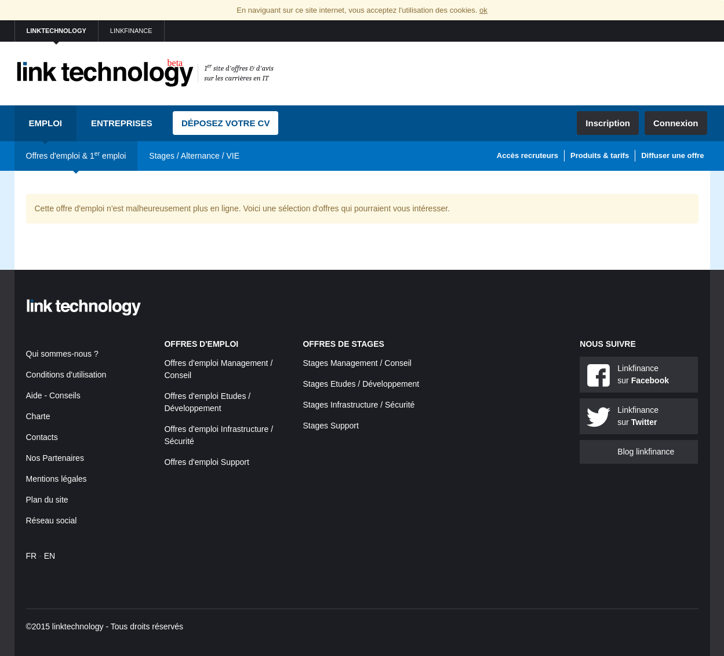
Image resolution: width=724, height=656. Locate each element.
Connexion (675, 123)
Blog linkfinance (645, 451)
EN (49, 555)
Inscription (607, 123)
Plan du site (47, 499)
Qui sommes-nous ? (62, 353)
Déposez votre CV (225, 123)
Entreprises (121, 123)
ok (483, 10)
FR (31, 555)
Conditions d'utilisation (66, 374)
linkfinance (131, 30)
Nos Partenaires (55, 458)
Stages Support (331, 425)
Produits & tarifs (599, 155)
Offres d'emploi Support (206, 462)
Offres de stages (343, 344)
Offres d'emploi (201, 344)
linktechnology (56, 30)
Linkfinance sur (643, 374)
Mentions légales (56, 478)
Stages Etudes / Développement (361, 384)
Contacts (42, 437)
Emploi (46, 123)
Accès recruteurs (527, 155)
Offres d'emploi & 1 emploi (76, 155)
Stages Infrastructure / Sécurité (358, 404)
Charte (38, 416)
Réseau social (51, 520)
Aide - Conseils (53, 395)
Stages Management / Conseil (357, 363)
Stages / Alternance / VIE (194, 155)
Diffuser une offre (672, 155)
